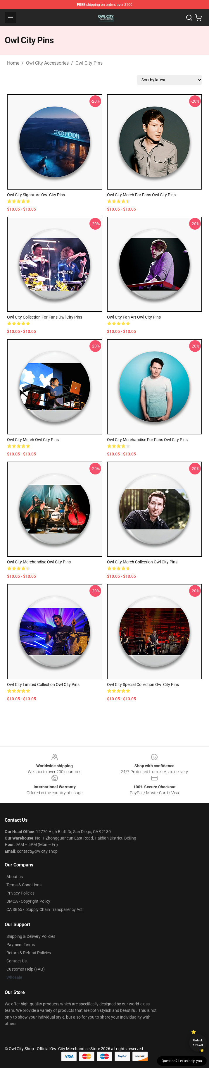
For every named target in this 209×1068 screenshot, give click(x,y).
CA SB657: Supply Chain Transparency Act (44, 909)
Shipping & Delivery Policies (30, 936)
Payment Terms (20, 944)
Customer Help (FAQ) (25, 969)
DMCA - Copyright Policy (28, 901)
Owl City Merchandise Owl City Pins (39, 562)
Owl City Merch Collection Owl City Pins (142, 562)
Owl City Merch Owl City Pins (33, 439)
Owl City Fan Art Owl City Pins (134, 317)
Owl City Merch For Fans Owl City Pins (141, 194)
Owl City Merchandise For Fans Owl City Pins (147, 439)
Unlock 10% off (198, 1043)
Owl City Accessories (47, 63)
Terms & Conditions (24, 885)
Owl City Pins (89, 63)
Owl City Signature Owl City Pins (36, 194)
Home (13, 63)
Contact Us (16, 961)
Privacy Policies (20, 893)
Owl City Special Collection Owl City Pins (143, 684)
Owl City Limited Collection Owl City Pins (43, 684)
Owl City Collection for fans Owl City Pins (44, 317)
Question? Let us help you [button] (182, 1061)
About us (14, 876)
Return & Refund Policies (28, 952)
